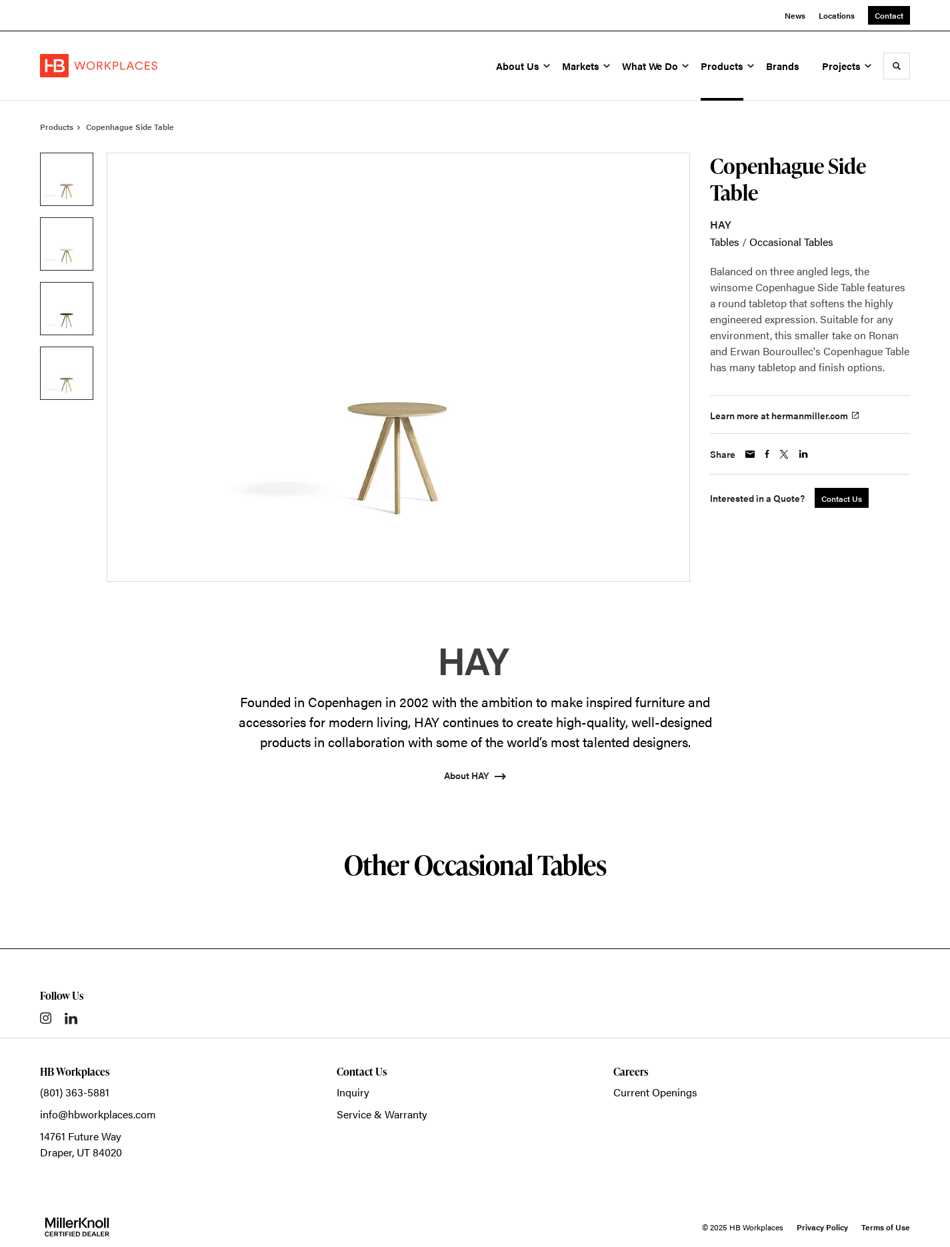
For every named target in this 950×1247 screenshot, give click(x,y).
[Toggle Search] (896, 66)
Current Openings (655, 1092)
